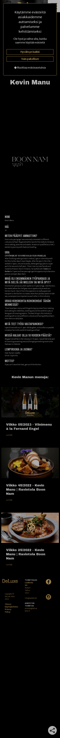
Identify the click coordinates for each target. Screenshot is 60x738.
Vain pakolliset (30, 58)
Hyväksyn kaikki (30, 51)
